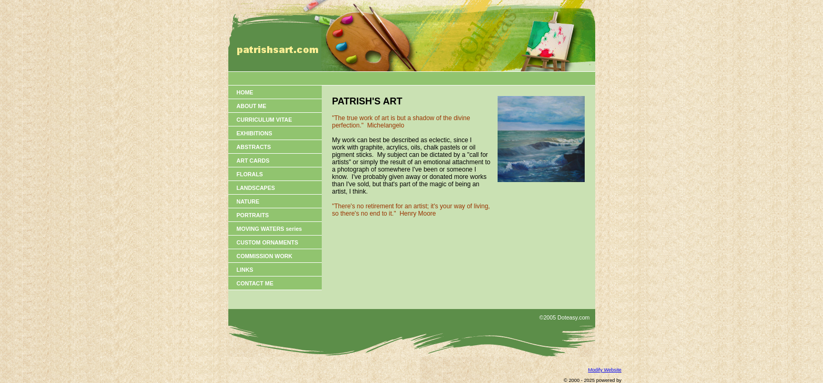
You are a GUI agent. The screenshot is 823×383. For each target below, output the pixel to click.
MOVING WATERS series (269, 229)
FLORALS (250, 174)
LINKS (245, 270)
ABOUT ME (252, 106)
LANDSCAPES (256, 188)
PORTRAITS (253, 215)
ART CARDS (253, 160)
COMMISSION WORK (265, 256)
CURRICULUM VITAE (264, 119)
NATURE (248, 201)
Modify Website (604, 370)
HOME (245, 92)
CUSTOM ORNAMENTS (268, 242)
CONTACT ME (255, 283)
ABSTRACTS (254, 147)
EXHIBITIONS (254, 133)
